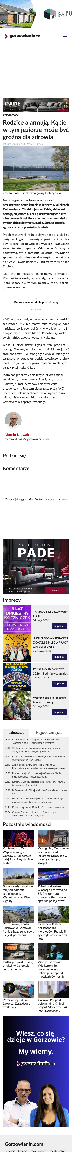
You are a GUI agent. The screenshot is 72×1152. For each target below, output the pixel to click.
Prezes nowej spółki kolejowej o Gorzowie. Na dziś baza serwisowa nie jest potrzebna (37, 775)
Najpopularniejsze (49, 733)
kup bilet (59, 626)
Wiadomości (11, 114)
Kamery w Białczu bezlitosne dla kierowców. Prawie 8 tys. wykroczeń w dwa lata (38, 784)
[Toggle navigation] (64, 37)
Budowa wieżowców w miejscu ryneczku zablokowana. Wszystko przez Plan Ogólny (39, 758)
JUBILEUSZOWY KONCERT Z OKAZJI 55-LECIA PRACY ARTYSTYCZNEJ (50, 642)
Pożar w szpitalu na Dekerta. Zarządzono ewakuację (38, 807)
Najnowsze (16, 732)
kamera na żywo (57, 499)
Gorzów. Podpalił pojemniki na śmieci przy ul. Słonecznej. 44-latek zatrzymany (34, 814)
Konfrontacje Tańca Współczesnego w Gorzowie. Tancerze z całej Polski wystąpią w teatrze (36, 741)
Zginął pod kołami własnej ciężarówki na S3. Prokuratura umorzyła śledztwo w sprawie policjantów (38, 767)
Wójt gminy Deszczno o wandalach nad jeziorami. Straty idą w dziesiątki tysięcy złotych (37, 750)
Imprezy (12, 600)
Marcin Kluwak (17, 435)
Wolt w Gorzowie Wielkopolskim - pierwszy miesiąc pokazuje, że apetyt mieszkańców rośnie (37, 800)
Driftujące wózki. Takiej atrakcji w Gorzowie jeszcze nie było (39, 792)
